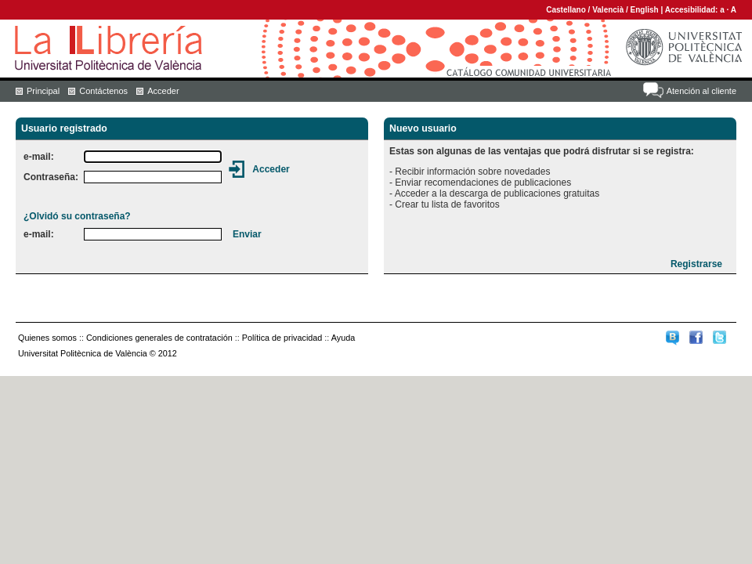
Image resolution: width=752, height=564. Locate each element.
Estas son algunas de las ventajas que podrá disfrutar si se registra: (541, 151)
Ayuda (343, 337)
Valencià (608, 9)
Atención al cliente (701, 91)
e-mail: (39, 156)
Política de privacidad (282, 337)
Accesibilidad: (693, 9)
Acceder (163, 91)
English (645, 9)
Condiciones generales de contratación (159, 337)
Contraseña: (51, 177)
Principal (43, 91)
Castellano (566, 9)
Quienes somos (47, 337)
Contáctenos (103, 91)
